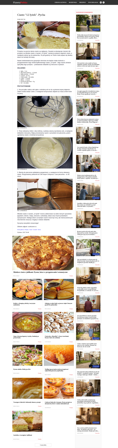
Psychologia (93, 2)
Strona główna (60, 2)
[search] (104, 2)
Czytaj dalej (43, 445)
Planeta (20, 2)
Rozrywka (73, 2)
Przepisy (82, 2)
